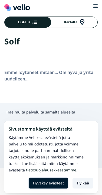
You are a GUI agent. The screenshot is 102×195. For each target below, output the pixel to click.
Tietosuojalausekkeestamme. (51, 170)
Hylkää (83, 183)
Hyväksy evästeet (48, 183)
